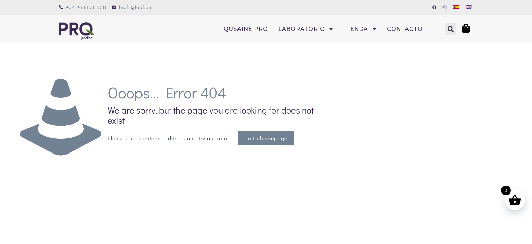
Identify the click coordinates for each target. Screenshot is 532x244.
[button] (450, 29)
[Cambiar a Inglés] (468, 6)
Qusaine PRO (246, 29)
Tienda (360, 29)
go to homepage (266, 138)
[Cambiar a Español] (456, 6)
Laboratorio (306, 29)
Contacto (405, 29)
